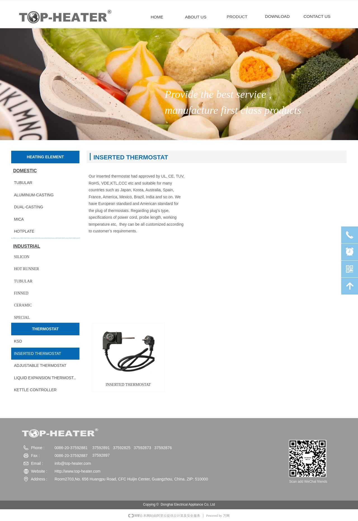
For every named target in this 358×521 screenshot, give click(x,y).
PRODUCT (237, 16)
